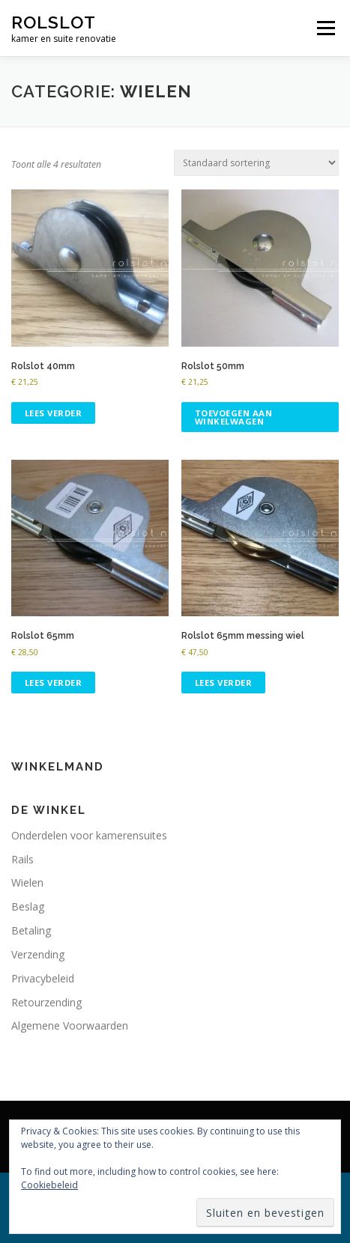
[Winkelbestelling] (256, 163)
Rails (22, 859)
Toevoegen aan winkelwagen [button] (234, 417)
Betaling (31, 930)
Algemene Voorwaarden (69, 1025)
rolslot (53, 22)
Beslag (27, 906)
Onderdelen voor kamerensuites (89, 835)
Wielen (27, 882)
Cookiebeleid (49, 1185)
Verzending (37, 954)
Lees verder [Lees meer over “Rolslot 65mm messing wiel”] (224, 682)
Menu (325, 28)
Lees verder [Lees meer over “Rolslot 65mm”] (53, 682)
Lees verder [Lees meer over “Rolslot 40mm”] (53, 413)
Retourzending (46, 1002)
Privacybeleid (42, 978)
